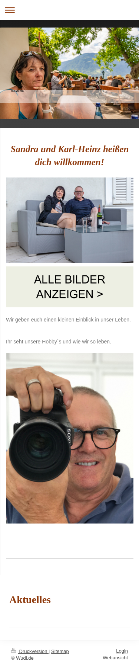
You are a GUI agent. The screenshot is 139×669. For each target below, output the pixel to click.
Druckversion (30, 651)
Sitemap (60, 651)
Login (122, 651)
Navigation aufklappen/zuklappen (69, 10)
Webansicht (115, 657)
